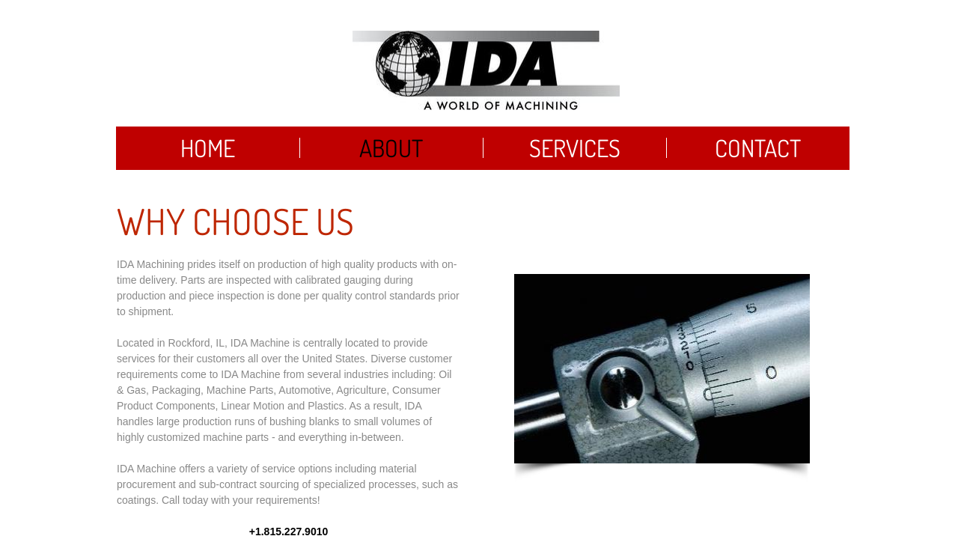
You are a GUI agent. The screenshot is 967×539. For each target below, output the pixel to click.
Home (207, 148)
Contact (758, 148)
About (391, 148)
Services (574, 148)
